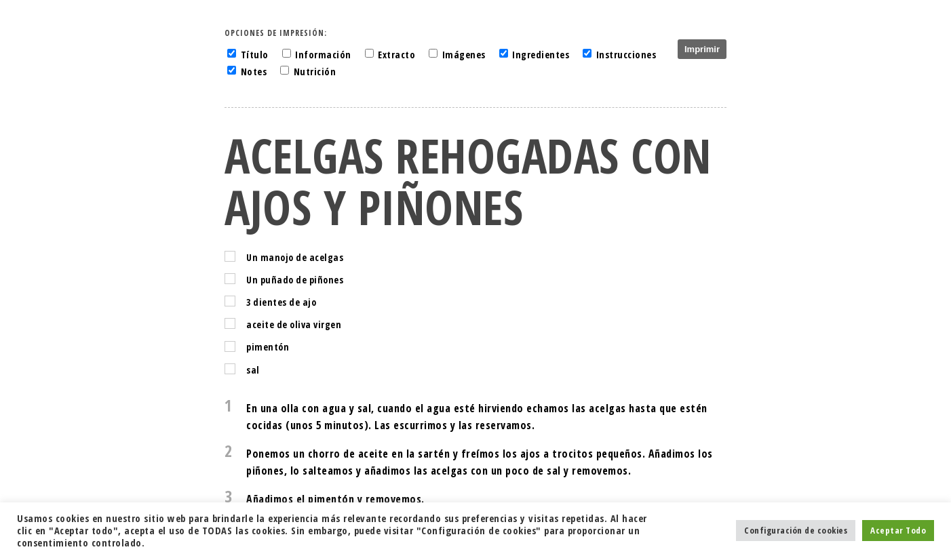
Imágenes (464, 54)
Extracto (396, 54)
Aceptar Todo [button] (898, 530)
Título (255, 54)
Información (323, 54)
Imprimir (702, 49)
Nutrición (315, 71)
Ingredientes (540, 54)
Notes (254, 71)
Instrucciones (626, 54)
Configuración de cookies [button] (795, 530)
